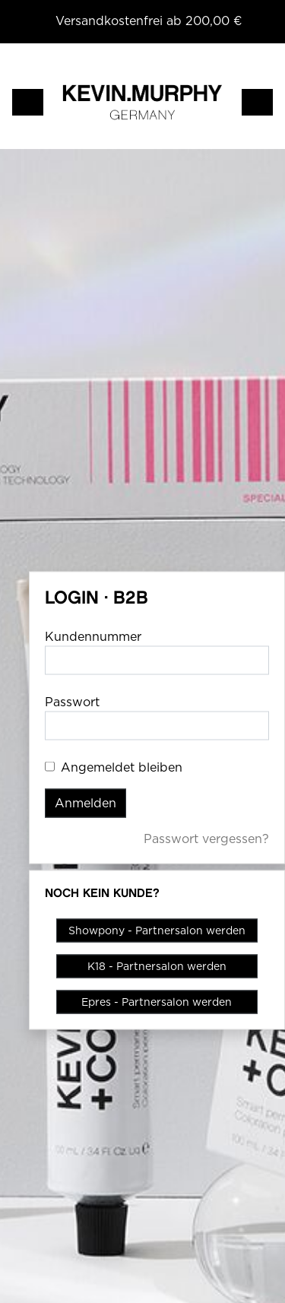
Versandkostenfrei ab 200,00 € (148, 21)
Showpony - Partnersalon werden (156, 930)
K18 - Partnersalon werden (156, 966)
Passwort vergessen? (206, 839)
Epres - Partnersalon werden (156, 1002)
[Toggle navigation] (27, 102)
